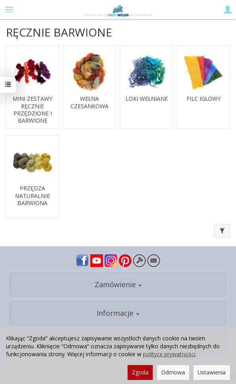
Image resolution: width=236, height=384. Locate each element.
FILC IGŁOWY (204, 98)
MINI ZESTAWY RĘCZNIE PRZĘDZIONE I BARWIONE (32, 109)
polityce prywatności (169, 354)
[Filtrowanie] (222, 231)
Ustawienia (212, 372)
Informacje (118, 313)
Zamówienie (118, 284)
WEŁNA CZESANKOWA (89, 102)
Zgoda (140, 372)
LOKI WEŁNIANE (147, 98)
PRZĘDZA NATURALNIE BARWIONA (32, 195)
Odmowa (173, 372)
